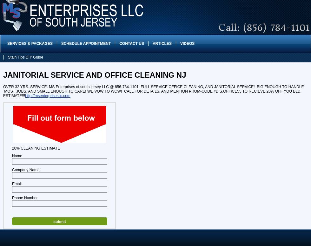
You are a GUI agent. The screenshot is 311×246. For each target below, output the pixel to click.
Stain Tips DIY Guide (25, 57)
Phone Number (25, 198)
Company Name (26, 170)
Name (17, 156)
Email (17, 184)
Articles (162, 43)
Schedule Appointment (86, 43)
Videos (187, 43)
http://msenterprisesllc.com (47, 96)
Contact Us (131, 43)
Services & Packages (30, 43)
